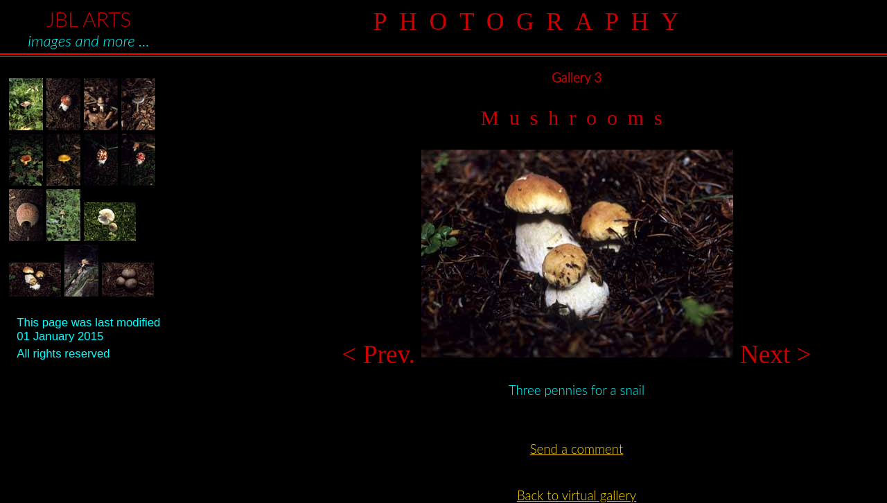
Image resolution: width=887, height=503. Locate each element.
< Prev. (381, 354)
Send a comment (577, 449)
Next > (772, 354)
